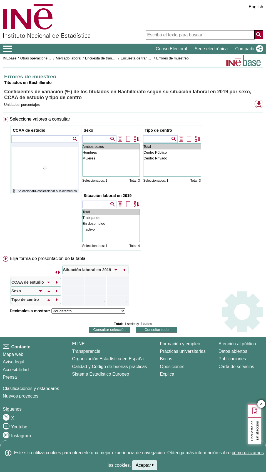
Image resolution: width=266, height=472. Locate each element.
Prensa (10, 377)
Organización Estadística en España (108, 358)
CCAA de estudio (29, 130)
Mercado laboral (68, 58)
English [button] (256, 6)
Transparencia (86, 351)
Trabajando (111, 218)
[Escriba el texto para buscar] (200, 35)
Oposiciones (172, 366)
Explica (167, 374)
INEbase (9, 58)
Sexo (88, 130)
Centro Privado (171, 158)
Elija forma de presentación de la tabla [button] (47, 258)
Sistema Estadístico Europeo (100, 374)
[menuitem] (133, 184)
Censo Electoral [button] (171, 48)
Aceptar (145, 465)
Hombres (111, 152)
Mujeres (111, 158)
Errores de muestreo (172, 58)
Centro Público (171, 152)
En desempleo (111, 223)
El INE (78, 343)
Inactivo (111, 229)
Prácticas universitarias (183, 351)
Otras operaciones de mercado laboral (50, 58)
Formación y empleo (180, 343)
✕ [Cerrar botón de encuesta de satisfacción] (261, 404)
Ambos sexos (111, 146)
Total (171, 146)
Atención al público (237, 343)
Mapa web (13, 354)
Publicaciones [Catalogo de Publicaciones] (232, 358)
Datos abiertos (232, 351)
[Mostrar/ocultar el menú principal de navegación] (8, 49)
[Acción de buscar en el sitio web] (258, 34)
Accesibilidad (16, 369)
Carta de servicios (236, 366)
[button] (248, 49)
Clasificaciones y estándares (31, 388)
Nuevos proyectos (20, 396)
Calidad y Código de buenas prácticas (109, 366)
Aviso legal (13, 361)
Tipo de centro (158, 130)
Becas (166, 358)
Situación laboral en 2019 (108, 195)
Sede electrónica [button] (211, 48)
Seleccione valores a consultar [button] (40, 119)
